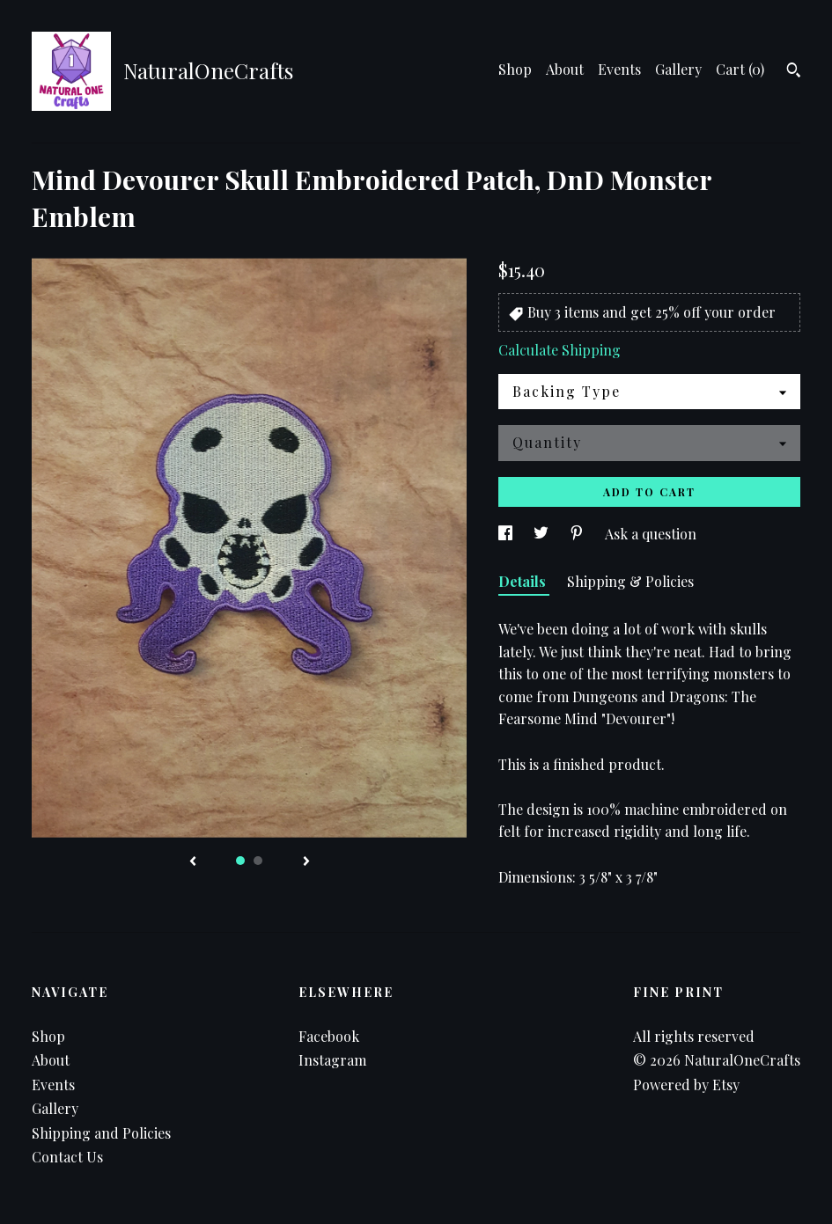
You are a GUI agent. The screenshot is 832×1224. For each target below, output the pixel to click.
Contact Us (67, 1156)
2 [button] (258, 860)
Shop (515, 69)
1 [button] (240, 860)
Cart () (740, 69)
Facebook (328, 1036)
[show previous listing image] (192, 862)
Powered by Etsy (686, 1084)
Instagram (332, 1060)
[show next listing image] (306, 862)
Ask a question (650, 533)
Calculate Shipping (559, 350)
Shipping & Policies (630, 581)
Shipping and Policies (101, 1133)
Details (523, 581)
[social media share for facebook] (507, 533)
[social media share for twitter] (543, 533)
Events (619, 69)
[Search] (793, 72)
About (565, 69)
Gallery (678, 69)
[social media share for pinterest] (578, 533)
